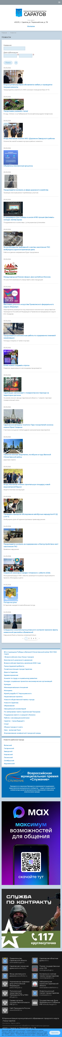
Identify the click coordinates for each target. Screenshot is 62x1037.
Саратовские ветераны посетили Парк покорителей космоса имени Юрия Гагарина (28, 426)
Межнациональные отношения (16, 687)
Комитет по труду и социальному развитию (20, 678)
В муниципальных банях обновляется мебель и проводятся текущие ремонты (28, 86)
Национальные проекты (13, 697)
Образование (9, 706)
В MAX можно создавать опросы (16, 365)
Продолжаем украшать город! (16, 111)
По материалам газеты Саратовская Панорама (22, 712)
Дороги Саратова (10, 672)
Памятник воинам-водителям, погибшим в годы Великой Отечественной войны (27, 456)
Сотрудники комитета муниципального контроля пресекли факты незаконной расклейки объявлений (31, 631)
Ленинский (8, 757)
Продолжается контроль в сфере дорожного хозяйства (26, 190)
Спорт (6, 724)
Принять (54, 1033)
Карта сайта (15, 1023)
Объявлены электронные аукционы (18, 166)
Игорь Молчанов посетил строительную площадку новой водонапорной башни (27, 486)
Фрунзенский (9, 764)
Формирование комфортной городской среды (22, 733)
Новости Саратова (11, 703)
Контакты (6, 1023)
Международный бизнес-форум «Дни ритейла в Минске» (27, 277)
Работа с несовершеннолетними (16, 718)
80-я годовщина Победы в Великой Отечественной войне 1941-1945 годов (30, 653)
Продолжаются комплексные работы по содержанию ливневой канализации (30, 337)
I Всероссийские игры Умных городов (19, 657)
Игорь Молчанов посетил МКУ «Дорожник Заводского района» (29, 138)
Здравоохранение (11, 675)
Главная (4, 33)
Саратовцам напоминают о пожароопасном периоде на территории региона (26, 394)
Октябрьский (9, 761)
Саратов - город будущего (14, 721)
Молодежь (8, 690)
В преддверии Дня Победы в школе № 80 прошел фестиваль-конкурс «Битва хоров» (29, 218)
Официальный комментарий (15, 709)
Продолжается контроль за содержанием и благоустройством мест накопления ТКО (31, 545)
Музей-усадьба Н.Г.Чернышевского (18, 693)
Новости (13, 33)
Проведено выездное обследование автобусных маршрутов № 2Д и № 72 (31, 515)
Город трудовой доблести (14, 666)
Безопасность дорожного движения (18, 660)
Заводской (8, 751)
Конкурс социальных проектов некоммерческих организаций (28, 681)
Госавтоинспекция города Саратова (18, 669)
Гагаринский (9, 748)
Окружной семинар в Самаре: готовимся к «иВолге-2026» (27, 573)
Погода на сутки (10, 602)
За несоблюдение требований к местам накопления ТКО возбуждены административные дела (27, 248)
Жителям (31, 26)
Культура (7, 684)
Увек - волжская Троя (12, 730)
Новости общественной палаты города (19, 700)
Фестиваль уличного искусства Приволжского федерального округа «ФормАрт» (29, 306)
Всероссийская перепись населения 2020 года (22, 663)
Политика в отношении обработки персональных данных (25, 1026)
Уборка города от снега (13, 727)
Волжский (8, 745)
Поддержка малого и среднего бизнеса (19, 715)
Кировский (8, 754)
